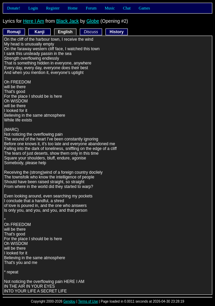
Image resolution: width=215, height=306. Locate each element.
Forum (91, 8)
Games (144, 8)
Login (33, 8)
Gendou (69, 301)
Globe (93, 21)
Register (52, 8)
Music (110, 8)
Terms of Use (88, 301)
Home (72, 8)
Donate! (13, 8)
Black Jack (67, 21)
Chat (127, 8)
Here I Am (33, 21)
